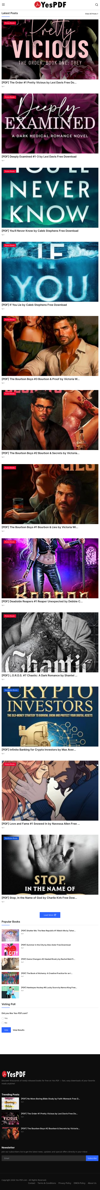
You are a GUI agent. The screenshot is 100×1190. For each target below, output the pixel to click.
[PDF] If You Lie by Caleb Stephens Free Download (34, 304)
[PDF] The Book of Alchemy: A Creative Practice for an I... (47, 973)
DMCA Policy (79, 1183)
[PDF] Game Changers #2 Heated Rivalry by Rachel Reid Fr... (48, 959)
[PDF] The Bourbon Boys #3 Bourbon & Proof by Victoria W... (41, 379)
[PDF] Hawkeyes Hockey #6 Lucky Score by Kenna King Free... (49, 987)
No (6, 1022)
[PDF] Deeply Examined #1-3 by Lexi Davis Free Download (39, 156)
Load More (50, 915)
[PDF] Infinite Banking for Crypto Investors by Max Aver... (39, 749)
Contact (31, 1183)
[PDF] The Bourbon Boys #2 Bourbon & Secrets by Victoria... (40, 453)
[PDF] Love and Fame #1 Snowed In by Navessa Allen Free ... (41, 823)
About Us (92, 1183)
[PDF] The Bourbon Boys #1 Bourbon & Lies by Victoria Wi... (40, 527)
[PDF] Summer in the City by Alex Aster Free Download (46, 945)
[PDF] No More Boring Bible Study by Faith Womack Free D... (50, 1098)
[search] (96, 5)
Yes (6, 1018)
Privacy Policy (64, 1183)
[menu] (3, 5)
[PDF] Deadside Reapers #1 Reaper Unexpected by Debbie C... (42, 601)
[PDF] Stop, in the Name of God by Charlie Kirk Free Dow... (39, 897)
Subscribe (92, 1158)
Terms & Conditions (47, 1183)
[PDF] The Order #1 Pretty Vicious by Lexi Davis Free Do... (39, 82)
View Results (18, 1030)
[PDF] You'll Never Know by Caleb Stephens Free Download (40, 230)
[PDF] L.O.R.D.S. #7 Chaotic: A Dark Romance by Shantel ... (39, 675)
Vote (6, 1030)
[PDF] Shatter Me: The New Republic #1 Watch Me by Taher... (48, 930)
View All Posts (91, 13)
